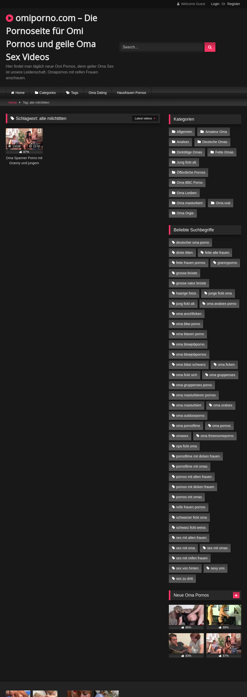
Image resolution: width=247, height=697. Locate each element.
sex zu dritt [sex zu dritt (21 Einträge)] (184, 578)
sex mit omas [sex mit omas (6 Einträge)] (217, 548)
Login (215, 4)
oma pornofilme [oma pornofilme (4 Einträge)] (188, 426)
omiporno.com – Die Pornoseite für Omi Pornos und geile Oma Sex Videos (51, 37)
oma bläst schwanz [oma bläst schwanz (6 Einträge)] (191, 364)
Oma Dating (98, 93)
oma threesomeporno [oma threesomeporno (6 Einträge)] (216, 436)
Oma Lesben (187, 193)
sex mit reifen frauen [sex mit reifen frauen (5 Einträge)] (191, 558)
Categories (48, 93)
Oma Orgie (185, 213)
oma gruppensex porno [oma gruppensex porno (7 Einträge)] (194, 385)
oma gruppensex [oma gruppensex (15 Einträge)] (222, 375)
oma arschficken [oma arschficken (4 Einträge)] (188, 314)
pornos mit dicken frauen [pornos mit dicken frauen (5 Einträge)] (195, 487)
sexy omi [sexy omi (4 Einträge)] (218, 568)
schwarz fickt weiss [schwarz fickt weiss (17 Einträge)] (191, 527)
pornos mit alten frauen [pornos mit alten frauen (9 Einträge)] (194, 477)
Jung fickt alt (186, 162)
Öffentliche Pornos (191, 172)
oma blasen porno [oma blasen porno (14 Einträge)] (190, 334)
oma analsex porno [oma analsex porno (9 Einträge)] (221, 304)
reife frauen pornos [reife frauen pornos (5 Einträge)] (190, 507)
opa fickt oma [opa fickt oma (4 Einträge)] (186, 446)
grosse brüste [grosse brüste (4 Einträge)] (186, 273)
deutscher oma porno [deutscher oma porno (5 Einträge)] (192, 242)
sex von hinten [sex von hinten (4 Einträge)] (187, 568)
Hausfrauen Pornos (131, 93)
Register (233, 4)
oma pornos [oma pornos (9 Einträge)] (221, 426)
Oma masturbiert (190, 203)
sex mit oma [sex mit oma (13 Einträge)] (185, 548)
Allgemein (184, 132)
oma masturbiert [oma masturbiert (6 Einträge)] (188, 405)
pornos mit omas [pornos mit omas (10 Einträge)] (189, 497)
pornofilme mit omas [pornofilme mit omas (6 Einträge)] (191, 466)
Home (20, 93)
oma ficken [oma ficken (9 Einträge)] (226, 364)
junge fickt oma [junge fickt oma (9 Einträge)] (220, 293)
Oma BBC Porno (190, 182)
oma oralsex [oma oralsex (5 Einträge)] (222, 405)
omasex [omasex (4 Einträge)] (182, 436)
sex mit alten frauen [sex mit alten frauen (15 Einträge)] (191, 538)
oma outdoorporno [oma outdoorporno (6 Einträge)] (190, 415)
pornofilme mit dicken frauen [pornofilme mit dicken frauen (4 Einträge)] (198, 456)
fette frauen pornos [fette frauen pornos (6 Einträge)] (190, 263)
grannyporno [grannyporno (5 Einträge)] (227, 263)
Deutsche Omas (214, 142)
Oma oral (223, 203)
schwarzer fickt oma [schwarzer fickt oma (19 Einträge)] (191, 517)
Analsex (183, 142)
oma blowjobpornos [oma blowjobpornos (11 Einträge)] (191, 354)
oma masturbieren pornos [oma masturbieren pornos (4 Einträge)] (196, 395)
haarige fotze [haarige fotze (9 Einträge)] (186, 293)
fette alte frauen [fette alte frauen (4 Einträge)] (217, 252)
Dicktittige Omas (189, 152)
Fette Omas (224, 152)
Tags (74, 93)
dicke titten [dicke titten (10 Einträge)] (184, 252)
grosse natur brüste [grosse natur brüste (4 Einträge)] (191, 283)
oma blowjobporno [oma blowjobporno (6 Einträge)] (190, 344)
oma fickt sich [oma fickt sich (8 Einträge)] (186, 375)
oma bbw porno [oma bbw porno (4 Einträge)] (188, 324)
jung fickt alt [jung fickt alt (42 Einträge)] (185, 304)
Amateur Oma (216, 132)
